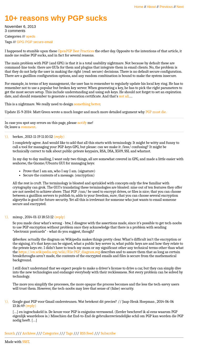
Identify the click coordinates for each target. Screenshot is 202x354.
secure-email (43, 42)
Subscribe (108, 333)
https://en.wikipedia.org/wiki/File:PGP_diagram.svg (59, 252)
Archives (29, 333)
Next (180, 7)
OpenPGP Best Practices (76, 51)
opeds (30, 36)
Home (138, 7)
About (151, 7)
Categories (50, 333)
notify (82, 123)
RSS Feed (87, 333)
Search (10, 333)
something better (87, 104)
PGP (28, 42)
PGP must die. (155, 112)
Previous (166, 7)
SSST (25, 342)
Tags (69, 333)
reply (59, 136)
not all (124, 96)
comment (28, 127)
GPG (20, 42)
